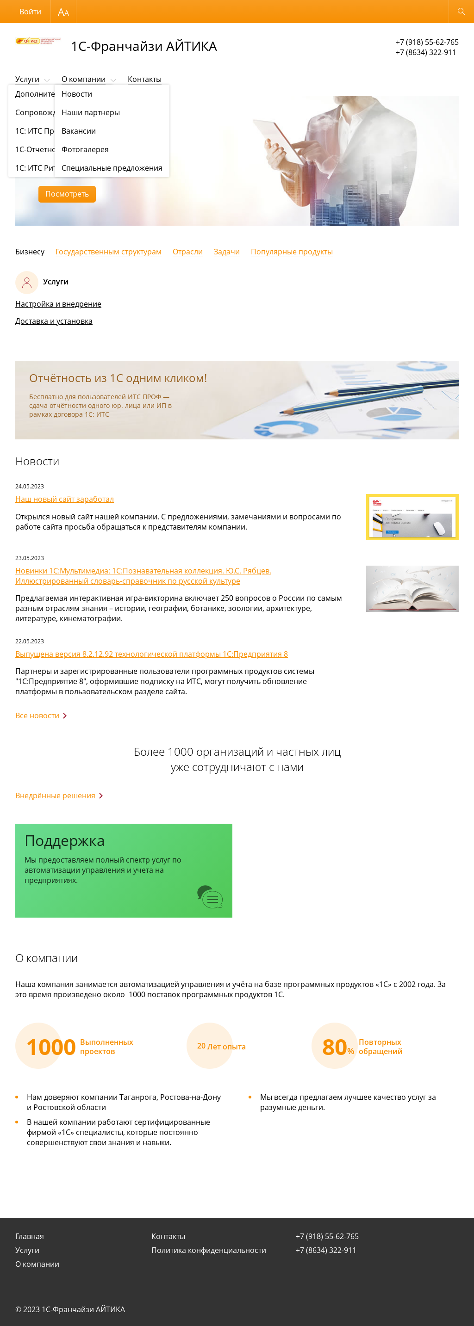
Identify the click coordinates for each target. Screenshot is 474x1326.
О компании (84, 79)
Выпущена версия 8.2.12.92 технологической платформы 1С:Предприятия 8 (151, 654)
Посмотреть (67, 194)
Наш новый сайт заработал (64, 499)
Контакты (145, 79)
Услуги (27, 79)
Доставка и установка (54, 321)
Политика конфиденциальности (208, 1250)
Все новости (37, 715)
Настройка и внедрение (58, 304)
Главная (29, 1236)
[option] (237, 161)
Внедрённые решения (55, 795)
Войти (30, 11)
